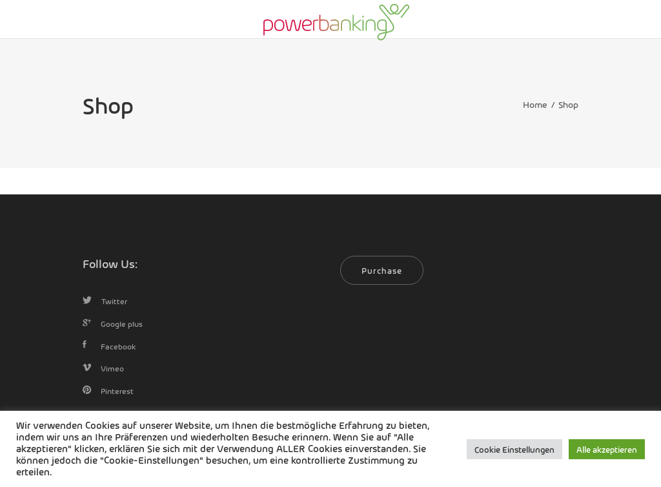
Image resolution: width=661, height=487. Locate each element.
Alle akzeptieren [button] (606, 449)
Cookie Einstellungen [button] (514, 449)
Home (535, 104)
